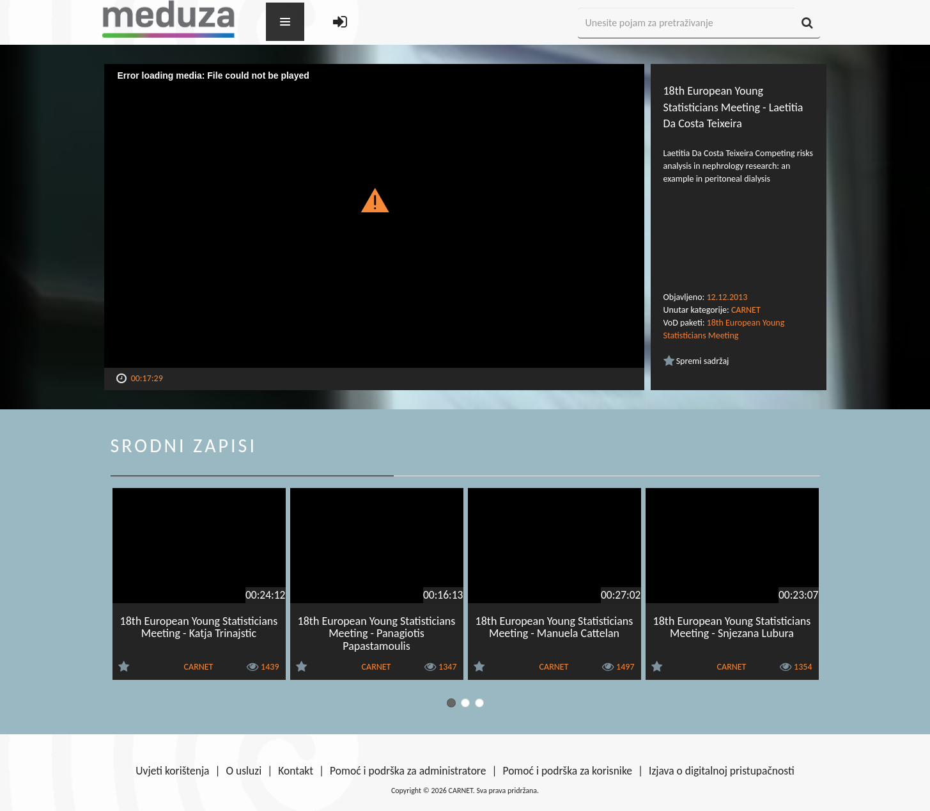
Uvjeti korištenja (172, 771)
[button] (374, 199)
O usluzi (244, 771)
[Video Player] (374, 216)
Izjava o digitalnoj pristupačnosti (721, 771)
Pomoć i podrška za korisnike (567, 771)
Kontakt (295, 771)
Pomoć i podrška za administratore (408, 771)
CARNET (746, 309)
